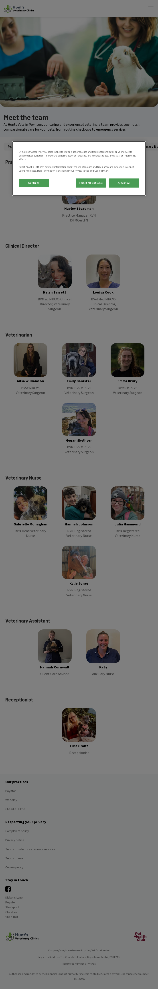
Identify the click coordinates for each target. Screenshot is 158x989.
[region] (79, 168)
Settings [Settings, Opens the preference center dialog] (34, 183)
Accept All (124, 183)
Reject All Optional (91, 183)
